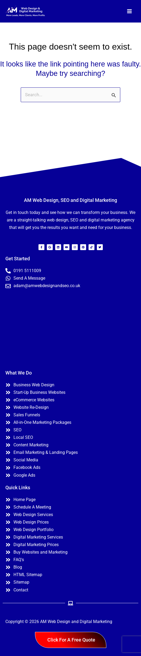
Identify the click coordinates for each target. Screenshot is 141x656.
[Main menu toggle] (130, 11)
